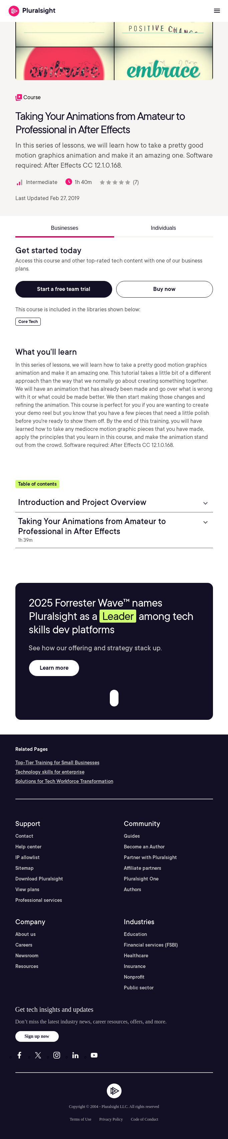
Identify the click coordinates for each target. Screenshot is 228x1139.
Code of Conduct (144, 1119)
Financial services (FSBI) (151, 945)
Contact (24, 836)
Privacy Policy (111, 1119)
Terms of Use (80, 1119)
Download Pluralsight (39, 878)
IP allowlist (27, 857)
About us (25, 934)
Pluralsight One (141, 878)
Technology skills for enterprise (49, 772)
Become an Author (144, 846)
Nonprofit (134, 977)
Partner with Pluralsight (150, 857)
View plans (27, 889)
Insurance (135, 966)
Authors (132, 889)
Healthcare (136, 955)
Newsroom (26, 955)
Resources (26, 966)
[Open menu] (217, 11)
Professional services (38, 900)
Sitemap (24, 868)
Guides (132, 836)
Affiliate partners (142, 868)
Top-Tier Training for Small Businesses (57, 762)
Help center (28, 846)
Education (135, 934)
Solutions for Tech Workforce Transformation (64, 781)
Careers (23, 945)
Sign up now (37, 1036)
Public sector (139, 987)
